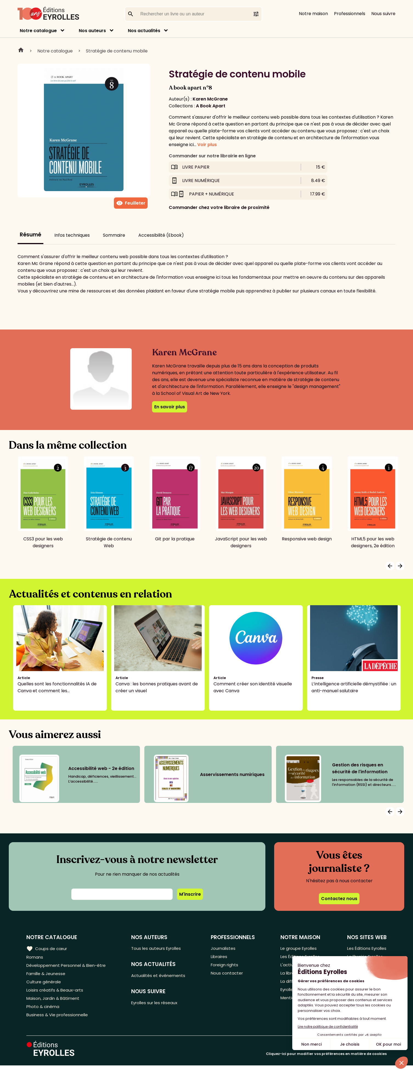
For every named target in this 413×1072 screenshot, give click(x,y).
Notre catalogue (38, 30)
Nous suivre (383, 13)
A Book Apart (210, 106)
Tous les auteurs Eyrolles (160, 948)
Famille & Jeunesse (47, 976)
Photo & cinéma (43, 1012)
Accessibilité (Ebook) (161, 235)
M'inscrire (190, 894)
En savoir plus (169, 407)
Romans (35, 957)
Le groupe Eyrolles (298, 948)
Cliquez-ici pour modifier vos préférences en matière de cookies (326, 1060)
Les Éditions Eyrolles (365, 948)
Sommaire (114, 235)
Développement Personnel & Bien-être (68, 967)
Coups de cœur (47, 948)
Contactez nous (339, 898)
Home (21, 51)
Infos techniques (72, 235)
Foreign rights (227, 967)
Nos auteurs (92, 30)
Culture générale (44, 985)
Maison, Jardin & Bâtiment (54, 1003)
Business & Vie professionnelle (58, 1021)
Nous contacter (229, 976)
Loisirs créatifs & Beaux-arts (56, 994)
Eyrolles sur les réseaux (158, 1004)
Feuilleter (130, 203)
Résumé (30, 234)
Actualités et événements (162, 976)
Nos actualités (144, 30)
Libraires (221, 957)
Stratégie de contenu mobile (117, 51)
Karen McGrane (210, 99)
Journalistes (225, 948)
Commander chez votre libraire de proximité (219, 207)
